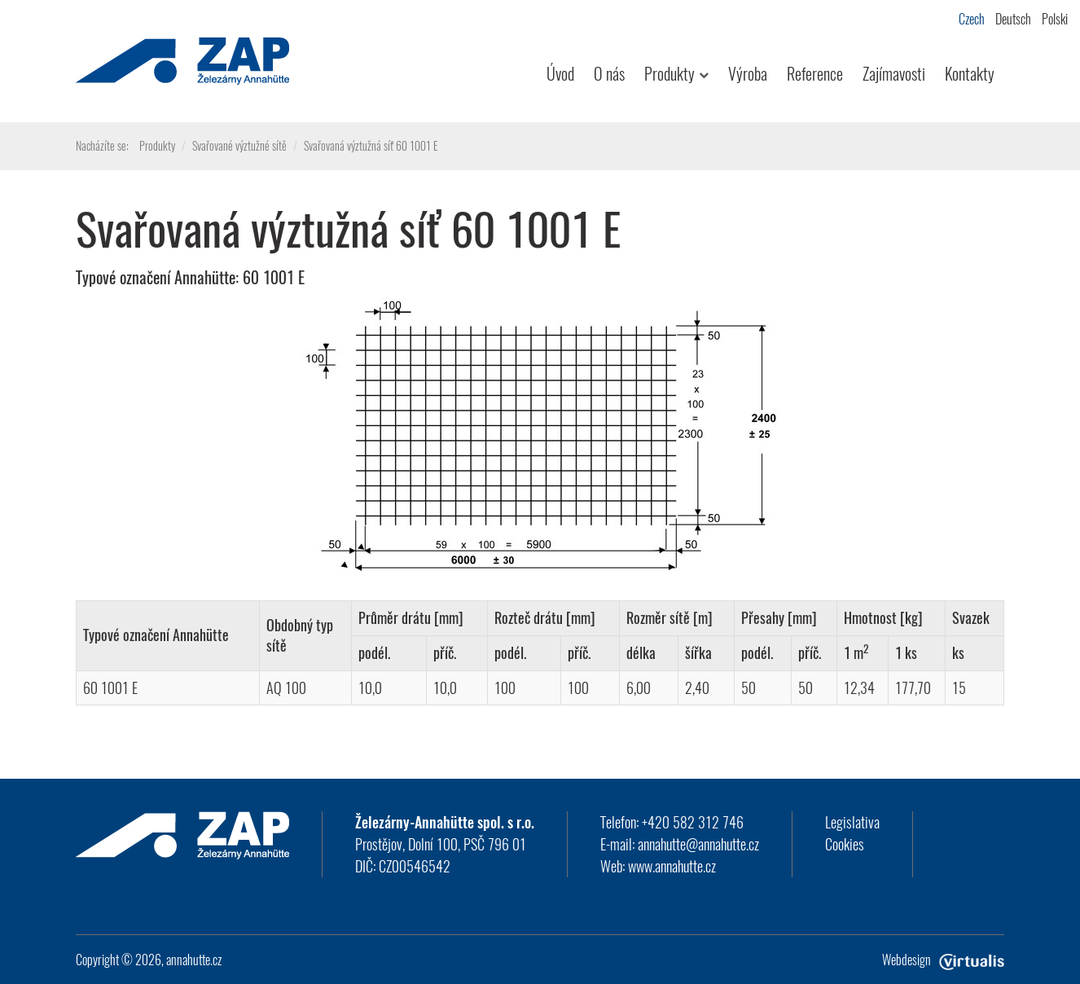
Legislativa (852, 821)
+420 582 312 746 (693, 821)
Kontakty (969, 73)
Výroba (747, 73)
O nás (609, 73)
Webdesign (943, 959)
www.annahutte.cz (672, 865)
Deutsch (1013, 19)
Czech (972, 19)
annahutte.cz (194, 959)
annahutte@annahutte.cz (698, 843)
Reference (815, 73)
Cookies (844, 843)
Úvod (560, 73)
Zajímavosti (894, 73)
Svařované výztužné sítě (239, 145)
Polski (1055, 19)
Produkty (676, 73)
